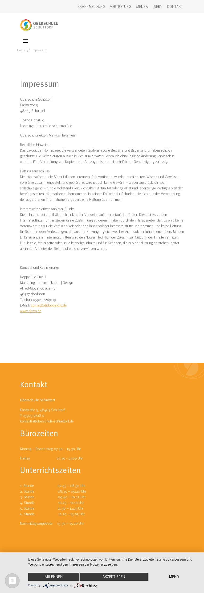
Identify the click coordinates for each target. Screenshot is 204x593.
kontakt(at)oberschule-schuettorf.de (47, 421)
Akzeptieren (113, 577)
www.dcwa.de (30, 311)
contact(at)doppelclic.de (49, 305)
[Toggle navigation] (25, 41)
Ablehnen (54, 577)
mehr (174, 577)
